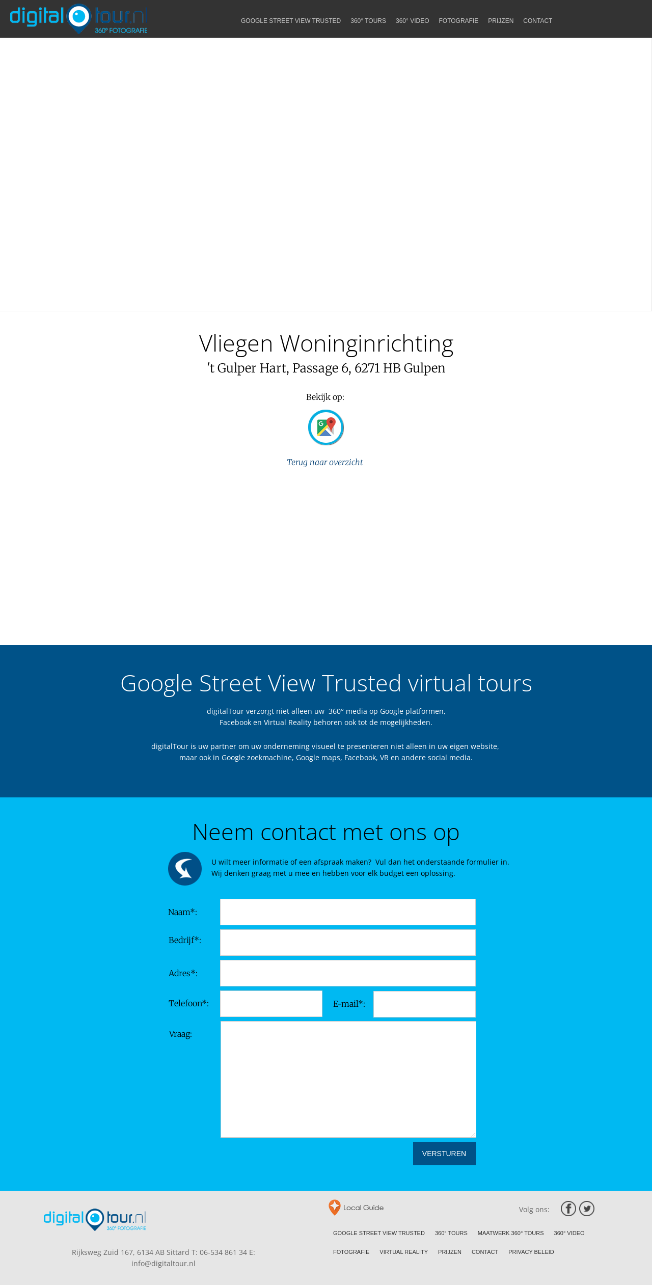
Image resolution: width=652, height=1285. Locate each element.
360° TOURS (451, 1233)
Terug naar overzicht (326, 462)
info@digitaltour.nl (163, 1263)
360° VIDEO (569, 1233)
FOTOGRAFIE (351, 1252)
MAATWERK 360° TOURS (511, 1233)
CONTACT (485, 1252)
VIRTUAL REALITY (403, 1252)
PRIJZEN (449, 1252)
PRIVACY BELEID (531, 1252)
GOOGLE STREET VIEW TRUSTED (379, 1233)
